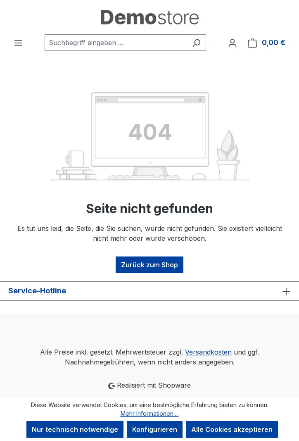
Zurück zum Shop (149, 265)
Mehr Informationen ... (150, 413)
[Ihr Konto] (232, 42)
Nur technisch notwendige (75, 429)
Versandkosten (208, 352)
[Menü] (18, 42)
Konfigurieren (154, 429)
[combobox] (116, 42)
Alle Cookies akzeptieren (232, 429)
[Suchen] (196, 42)
